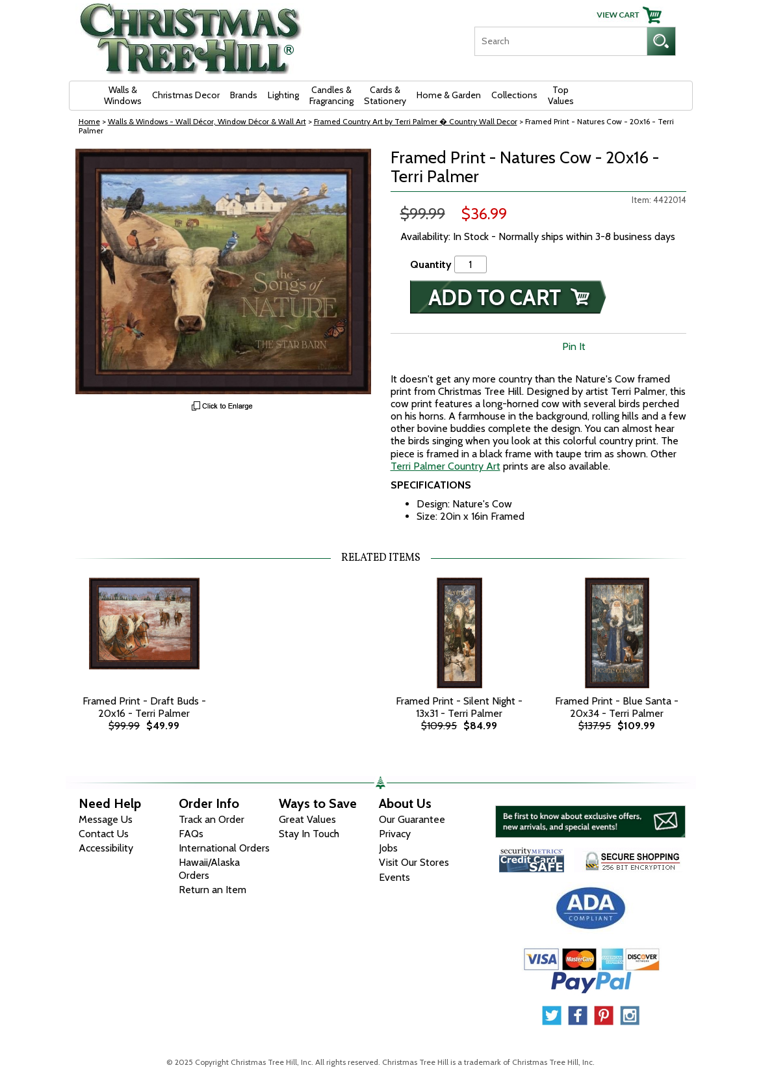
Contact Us (104, 833)
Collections (514, 95)
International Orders (224, 848)
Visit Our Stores (414, 862)
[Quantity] (470, 264)
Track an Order (211, 819)
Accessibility (106, 848)
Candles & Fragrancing (331, 95)
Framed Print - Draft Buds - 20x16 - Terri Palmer (144, 707)
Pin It (574, 346)
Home (89, 121)
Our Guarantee (412, 819)
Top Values (561, 95)
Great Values (307, 819)
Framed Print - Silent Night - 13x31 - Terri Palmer (459, 707)
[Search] (560, 41)
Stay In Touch (309, 833)
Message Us (106, 819)
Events (394, 877)
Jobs (388, 848)
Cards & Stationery (385, 95)
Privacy (395, 833)
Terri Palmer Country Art (445, 466)
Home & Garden (449, 95)
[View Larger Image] (223, 271)
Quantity (431, 264)
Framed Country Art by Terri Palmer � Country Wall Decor (415, 121)
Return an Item (212, 889)
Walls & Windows (123, 95)
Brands (243, 95)
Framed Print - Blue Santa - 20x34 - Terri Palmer (616, 707)
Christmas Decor (186, 95)
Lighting (283, 95)
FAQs (191, 833)
